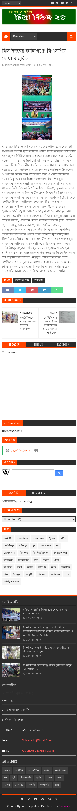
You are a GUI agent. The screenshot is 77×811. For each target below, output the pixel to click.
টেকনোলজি (23, 560)
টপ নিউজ (38, 280)
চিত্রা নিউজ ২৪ (21, 451)
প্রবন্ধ (56, 560)
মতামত (30, 567)
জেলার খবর (9, 553)
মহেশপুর (42, 567)
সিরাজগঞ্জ (55, 574)
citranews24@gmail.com (38, 750)
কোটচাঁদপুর (9, 545)
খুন (33, 545)
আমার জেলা (38, 538)
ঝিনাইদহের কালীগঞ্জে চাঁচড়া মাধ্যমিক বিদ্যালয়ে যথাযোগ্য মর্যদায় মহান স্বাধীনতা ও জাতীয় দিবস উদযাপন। (48, 631)
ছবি (13, 777)
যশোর (53, 567)
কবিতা (63, 538)
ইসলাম (52, 538)
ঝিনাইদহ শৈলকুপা (41, 553)
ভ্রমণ (19, 567)
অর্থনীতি (7, 538)
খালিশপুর (23, 545)
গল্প (57, 545)
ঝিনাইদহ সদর (60, 553)
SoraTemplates (30, 806)
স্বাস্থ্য (67, 574)
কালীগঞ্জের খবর (22, 280)
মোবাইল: (7, 730)
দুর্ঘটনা (46, 560)
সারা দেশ (42, 574)
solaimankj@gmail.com (37, 740)
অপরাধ (7, 770)
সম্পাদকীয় (44, 785)
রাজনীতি (65, 567)
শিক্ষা (6, 574)
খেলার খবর (45, 545)
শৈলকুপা (17, 574)
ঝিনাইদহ (24, 553)
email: (5, 740)
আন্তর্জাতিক (22, 538)
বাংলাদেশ (8, 567)
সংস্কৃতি (29, 574)
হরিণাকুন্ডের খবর (11, 581)
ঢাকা (36, 560)
